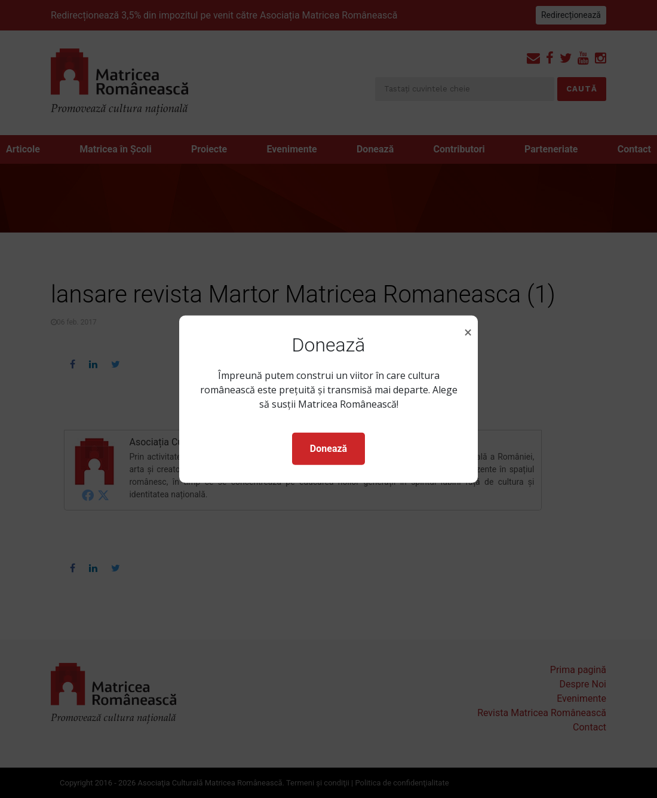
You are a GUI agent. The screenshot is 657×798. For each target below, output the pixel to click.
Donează (328, 448)
